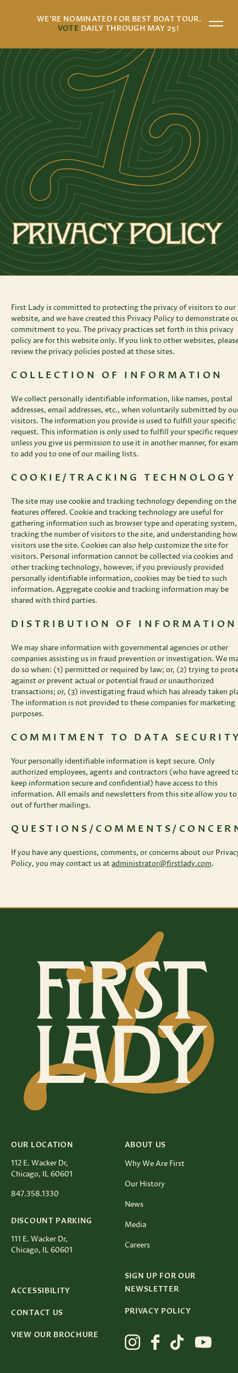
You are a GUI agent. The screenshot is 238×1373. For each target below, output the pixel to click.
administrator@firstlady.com (162, 864)
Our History (145, 1184)
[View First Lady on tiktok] (177, 1342)
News (134, 1204)
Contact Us (37, 1313)
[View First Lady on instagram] (132, 1342)
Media (135, 1225)
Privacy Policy (158, 1311)
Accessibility (40, 1291)
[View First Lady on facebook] (155, 1342)
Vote (68, 28)
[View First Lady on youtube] (203, 1342)
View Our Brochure (54, 1335)
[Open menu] (216, 24)
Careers (137, 1245)
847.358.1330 (35, 1194)
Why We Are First (155, 1164)
